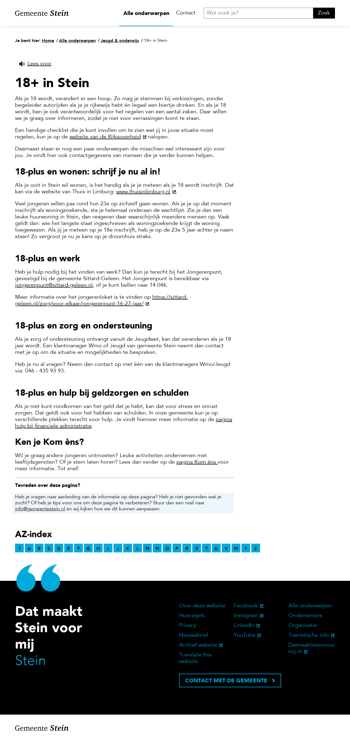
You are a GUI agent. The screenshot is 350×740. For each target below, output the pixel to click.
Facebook (246, 606)
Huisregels (192, 615)
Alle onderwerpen (146, 13)
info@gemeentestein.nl (40, 509)
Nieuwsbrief (193, 635)
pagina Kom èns (196, 462)
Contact (186, 13)
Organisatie (302, 625)
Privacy (187, 625)
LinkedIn (244, 625)
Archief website (198, 645)
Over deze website (202, 606)
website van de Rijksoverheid (105, 137)
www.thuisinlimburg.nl (143, 192)
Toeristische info (308, 635)
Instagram (246, 615)
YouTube (244, 635)
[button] (35, 64)
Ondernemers (305, 615)
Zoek (324, 13)
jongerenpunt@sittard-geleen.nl (54, 285)
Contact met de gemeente (226, 680)
